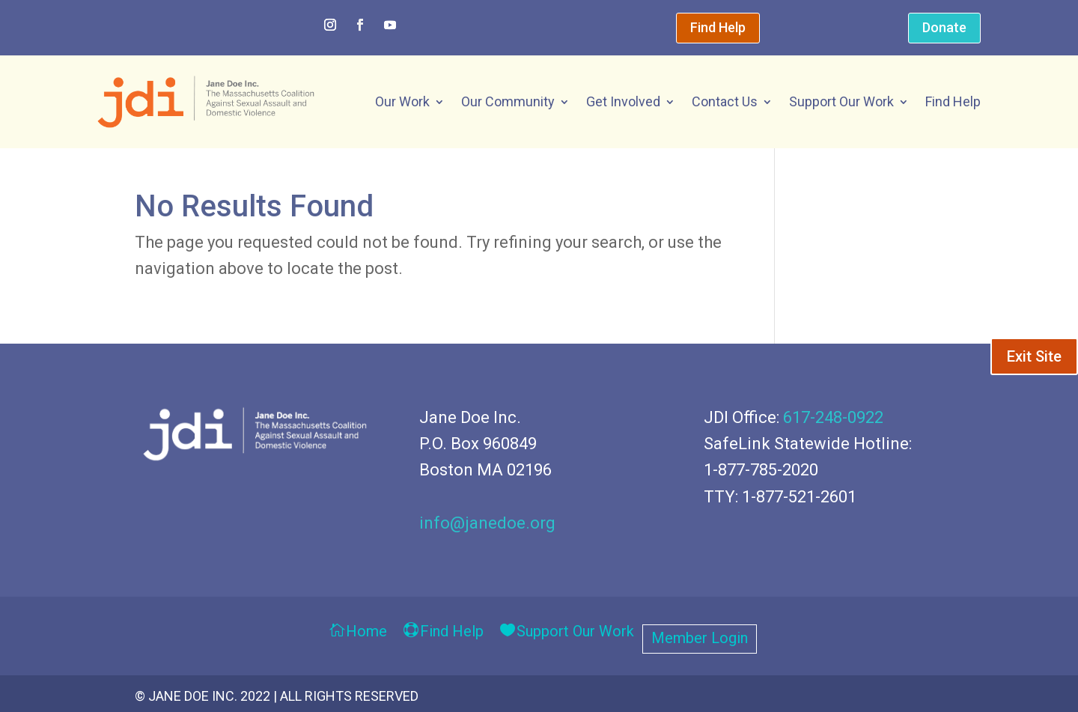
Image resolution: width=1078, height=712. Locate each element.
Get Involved (623, 101)
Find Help (718, 27)
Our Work (402, 101)
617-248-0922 (833, 417)
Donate (944, 27)
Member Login (699, 640)
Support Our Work (841, 101)
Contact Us (725, 101)
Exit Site (1034, 356)
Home (366, 632)
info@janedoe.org (487, 523)
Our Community (508, 101)
